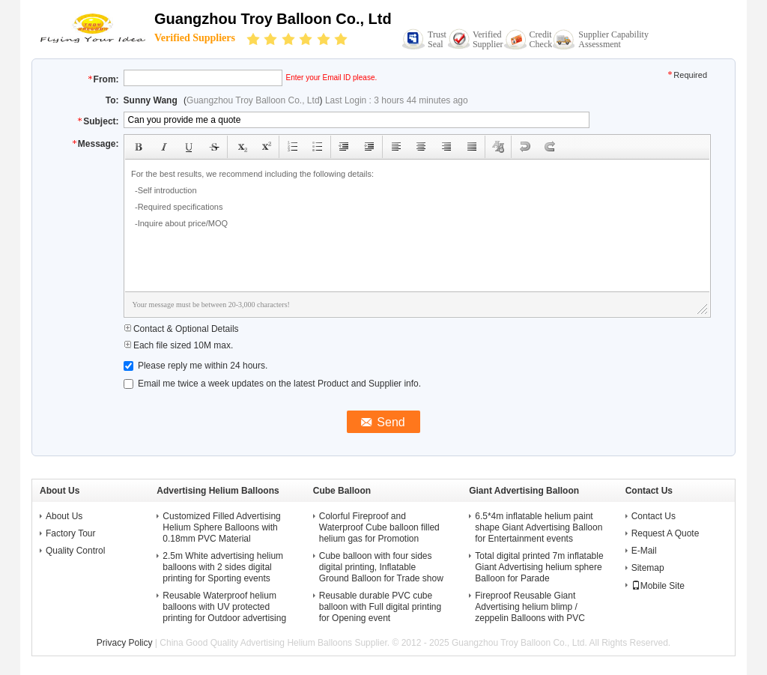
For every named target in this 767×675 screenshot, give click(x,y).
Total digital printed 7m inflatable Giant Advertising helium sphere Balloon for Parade (539, 567)
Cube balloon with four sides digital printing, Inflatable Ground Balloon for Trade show (381, 567)
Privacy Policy (125, 643)
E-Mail (644, 550)
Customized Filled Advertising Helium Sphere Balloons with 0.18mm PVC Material (221, 527)
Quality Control (75, 550)
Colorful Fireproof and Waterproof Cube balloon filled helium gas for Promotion (379, 527)
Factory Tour (70, 533)
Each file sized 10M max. (179, 345)
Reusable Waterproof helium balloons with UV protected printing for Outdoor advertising (224, 606)
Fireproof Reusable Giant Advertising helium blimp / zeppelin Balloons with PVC (530, 606)
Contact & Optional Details (181, 329)
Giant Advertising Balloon (524, 490)
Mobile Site (658, 586)
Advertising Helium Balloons (218, 490)
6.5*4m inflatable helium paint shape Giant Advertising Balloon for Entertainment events (538, 527)
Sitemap (647, 568)
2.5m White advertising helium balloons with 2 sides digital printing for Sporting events (223, 567)
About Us (64, 516)
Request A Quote (665, 533)
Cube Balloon (342, 490)
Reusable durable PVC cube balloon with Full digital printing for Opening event (380, 606)
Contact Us (653, 516)
